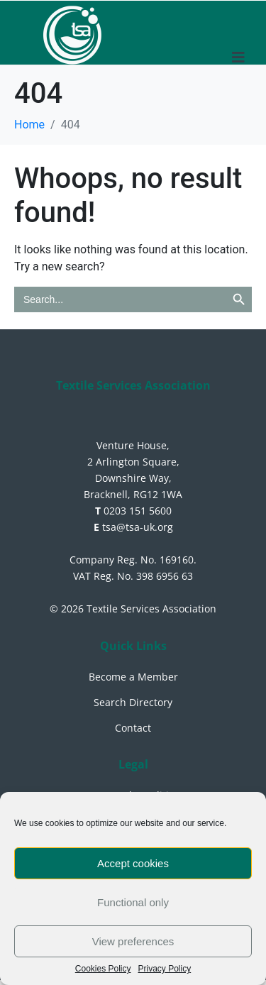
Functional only (133, 902)
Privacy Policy (165, 969)
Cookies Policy (103, 969)
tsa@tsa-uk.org (133, 527)
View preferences (133, 941)
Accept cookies (133, 863)
